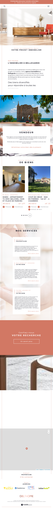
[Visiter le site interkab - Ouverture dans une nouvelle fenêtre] (44, 491)
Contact (51, 149)
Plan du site (9, 504)
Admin (22, 504)
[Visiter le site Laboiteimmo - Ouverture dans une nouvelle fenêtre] (26, 509)
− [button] (48, 435)
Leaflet (37, 472)
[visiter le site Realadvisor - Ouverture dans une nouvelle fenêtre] (20, 491)
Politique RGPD (39, 504)
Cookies (44, 504)
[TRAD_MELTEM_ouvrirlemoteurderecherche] (4, 6)
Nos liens (26, 504)
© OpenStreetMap (47, 472)
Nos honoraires (32, 504)
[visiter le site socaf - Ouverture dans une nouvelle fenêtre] (8, 491)
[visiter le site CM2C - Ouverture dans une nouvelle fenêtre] (32, 491)
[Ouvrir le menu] (48, 6)
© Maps (41, 472)
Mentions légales (16, 504)
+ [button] (48, 433)
